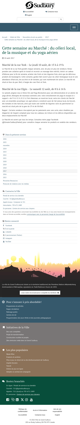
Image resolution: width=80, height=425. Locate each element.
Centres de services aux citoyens (28, 394)
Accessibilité (29, 12)
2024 (4, 149)
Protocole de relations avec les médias (16, 184)
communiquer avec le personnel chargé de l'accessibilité (46, 214)
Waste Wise (10, 354)
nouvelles (6, 145)
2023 (4, 152)
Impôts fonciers (12, 363)
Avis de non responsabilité (57, 410)
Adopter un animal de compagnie (18, 372)
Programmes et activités (14, 306)
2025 (4, 142)
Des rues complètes (13, 332)
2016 (4, 174)
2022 (4, 155)
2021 (4, 158)
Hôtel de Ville (15, 37)
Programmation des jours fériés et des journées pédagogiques (28, 318)
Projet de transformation (15, 334)
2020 (4, 161)
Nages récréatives (12, 309)
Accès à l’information (40, 410)
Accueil (4, 37)
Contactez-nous (53, 12)
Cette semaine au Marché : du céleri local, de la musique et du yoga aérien (31, 40)
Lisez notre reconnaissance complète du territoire (39, 293)
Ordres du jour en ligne (14, 369)
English (29, 15)
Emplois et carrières (13, 357)
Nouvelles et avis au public (32, 37)
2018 (4, 168)
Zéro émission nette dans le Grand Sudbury (21, 340)
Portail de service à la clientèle (25, 385)
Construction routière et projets (17, 337)
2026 (4, 139)
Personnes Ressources (10, 181)
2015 (4, 177)
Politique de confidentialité (22, 410)
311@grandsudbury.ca (21, 388)
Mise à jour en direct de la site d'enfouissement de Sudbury (27, 360)
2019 (4, 165)
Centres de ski (11, 315)
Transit (8, 366)
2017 (47, 37)
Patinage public (12, 312)
